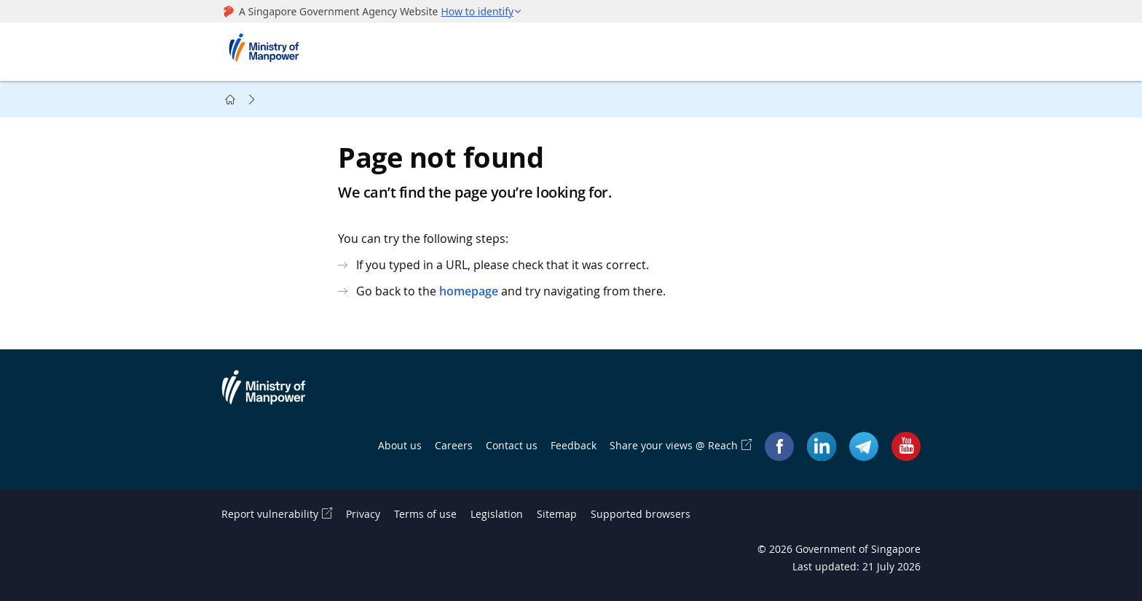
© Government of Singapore (839, 549)
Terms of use (425, 514)
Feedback (573, 445)
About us (400, 445)
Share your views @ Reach (674, 445)
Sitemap (557, 514)
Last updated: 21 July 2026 (856, 566)
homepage (468, 291)
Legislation (496, 514)
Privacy (363, 514)
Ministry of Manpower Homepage (268, 52)
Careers (454, 445)
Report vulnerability (269, 514)
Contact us (511, 445)
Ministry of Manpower (274, 396)
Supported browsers (640, 514)
